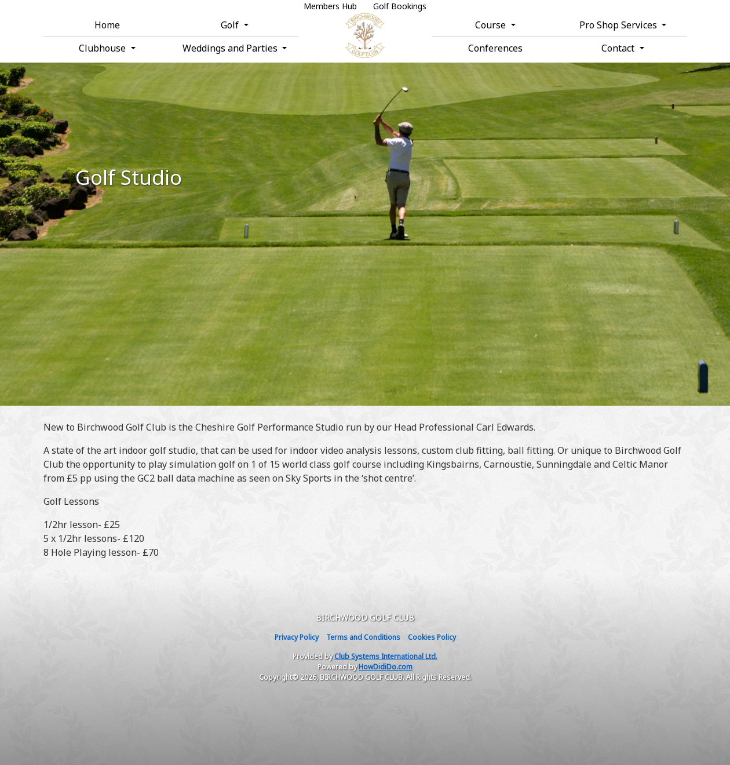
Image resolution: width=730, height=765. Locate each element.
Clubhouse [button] (103, 48)
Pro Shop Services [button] (619, 25)
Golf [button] (231, 25)
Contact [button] (619, 48)
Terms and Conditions (363, 637)
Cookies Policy (432, 637)
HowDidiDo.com (386, 667)
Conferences (495, 48)
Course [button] (491, 25)
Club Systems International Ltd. (385, 656)
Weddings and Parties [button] (231, 48)
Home (107, 25)
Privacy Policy (297, 637)
